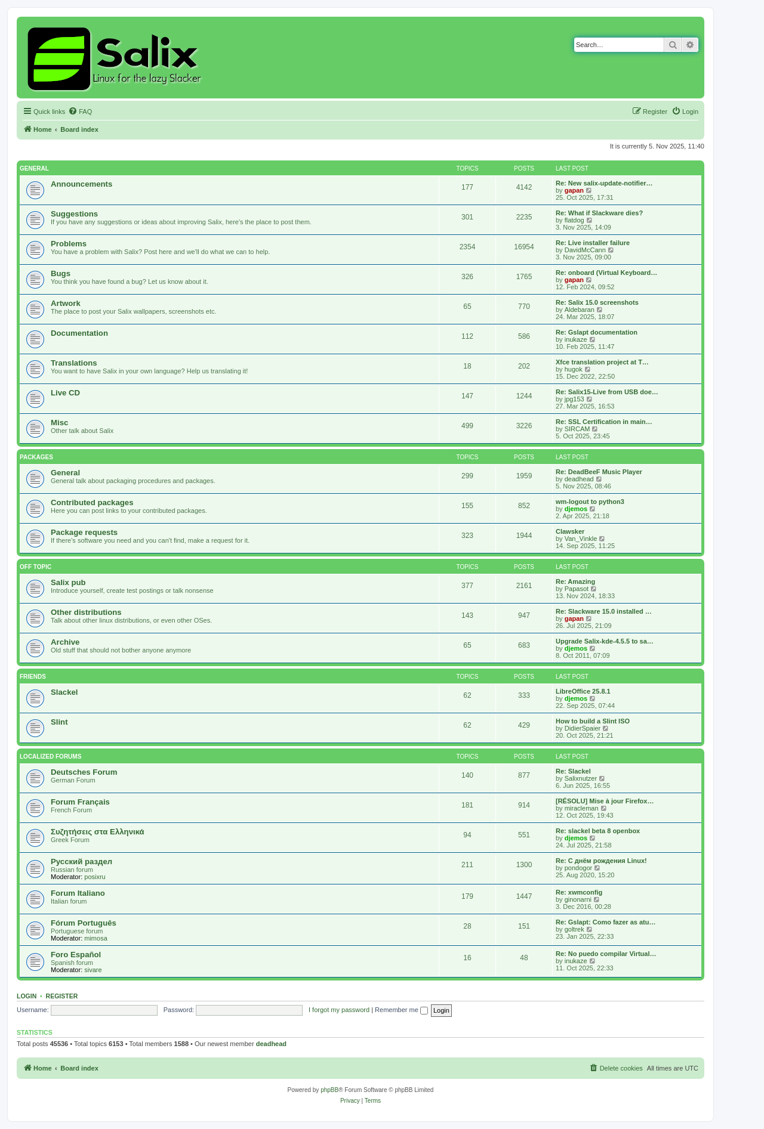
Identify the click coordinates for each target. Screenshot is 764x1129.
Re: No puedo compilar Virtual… (606, 953)
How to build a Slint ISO (593, 721)
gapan (574, 190)
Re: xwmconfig (579, 892)
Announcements (81, 184)
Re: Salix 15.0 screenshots (597, 302)
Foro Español (76, 954)
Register (62, 996)
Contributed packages (92, 502)
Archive (65, 642)
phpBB (329, 1090)
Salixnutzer (581, 778)
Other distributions (86, 612)
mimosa (95, 938)
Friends (33, 676)
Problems (69, 243)
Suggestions (74, 213)
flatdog (574, 220)
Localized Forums (50, 756)
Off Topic (35, 567)
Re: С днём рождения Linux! (601, 860)
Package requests (84, 532)
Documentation (79, 333)
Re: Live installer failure (593, 242)
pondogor (579, 867)
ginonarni (578, 899)
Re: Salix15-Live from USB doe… (607, 391)
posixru (94, 876)
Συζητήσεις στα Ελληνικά (97, 831)
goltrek (574, 929)
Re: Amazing (575, 581)
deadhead (579, 478)
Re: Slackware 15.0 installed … (604, 611)
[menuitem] (80, 111)
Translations (74, 362)
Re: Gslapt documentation (596, 332)
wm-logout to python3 (590, 501)
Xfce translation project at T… (602, 362)
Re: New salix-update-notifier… (604, 183)
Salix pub (68, 582)
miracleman (582, 808)
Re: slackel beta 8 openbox (598, 830)
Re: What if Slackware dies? (599, 212)
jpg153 (574, 399)
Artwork (66, 303)
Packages (36, 457)
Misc (59, 422)
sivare (92, 969)
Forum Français (80, 801)
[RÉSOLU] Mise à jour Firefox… (605, 801)
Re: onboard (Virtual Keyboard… (606, 272)
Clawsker (570, 531)
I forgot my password (339, 1009)
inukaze (576, 339)
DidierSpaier (583, 728)
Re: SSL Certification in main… (604, 421)
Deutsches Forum (84, 772)
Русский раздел (81, 861)
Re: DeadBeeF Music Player (599, 471)
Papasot (577, 588)
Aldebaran (579, 309)
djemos (576, 508)
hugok (574, 369)
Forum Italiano (78, 893)
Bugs (60, 273)
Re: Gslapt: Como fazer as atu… (605, 922)
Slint (59, 721)
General (34, 168)
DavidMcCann (585, 249)
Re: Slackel (573, 771)
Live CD (65, 392)
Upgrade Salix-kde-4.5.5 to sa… (605, 641)
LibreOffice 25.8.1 (583, 691)
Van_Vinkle (581, 538)
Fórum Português (83, 922)
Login (26, 996)
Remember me (401, 1009)
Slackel (64, 692)
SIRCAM (577, 428)
